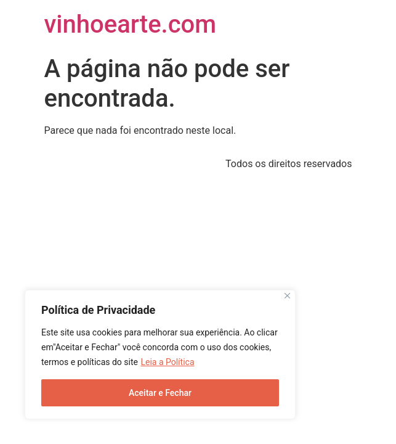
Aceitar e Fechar (160, 393)
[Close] (287, 295)
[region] (160, 354)
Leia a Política (167, 362)
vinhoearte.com (130, 24)
